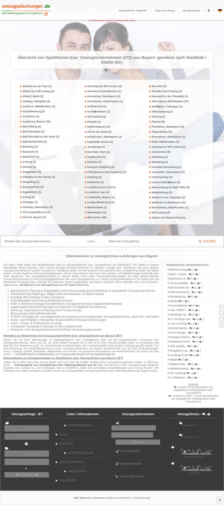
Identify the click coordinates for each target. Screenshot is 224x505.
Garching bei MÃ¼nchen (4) (103, 86)
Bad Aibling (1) (30, 126)
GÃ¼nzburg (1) (95, 116)
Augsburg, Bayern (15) (35, 121)
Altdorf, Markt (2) (31, 96)
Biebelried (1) (29, 156)
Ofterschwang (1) (161, 111)
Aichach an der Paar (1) (35, 86)
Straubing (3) (158, 162)
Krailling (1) (93, 177)
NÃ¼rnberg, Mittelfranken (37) (169, 101)
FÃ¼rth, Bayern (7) (33, 217)
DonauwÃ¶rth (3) (31, 187)
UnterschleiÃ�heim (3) (164, 182)
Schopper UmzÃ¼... (186, 337)
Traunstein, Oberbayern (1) (167, 172)
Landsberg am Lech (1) (100, 187)
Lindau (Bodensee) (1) (100, 202)
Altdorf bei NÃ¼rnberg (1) (37, 91)
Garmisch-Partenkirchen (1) (103, 91)
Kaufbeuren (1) (95, 156)
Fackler (179, 301)
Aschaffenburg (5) (32, 111)
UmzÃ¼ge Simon (185, 355)
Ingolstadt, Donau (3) (99, 141)
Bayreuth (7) (29, 151)
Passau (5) (157, 121)
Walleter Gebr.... (184, 364)
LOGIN (137, 442)
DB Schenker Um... (185, 287)
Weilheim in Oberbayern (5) (167, 202)
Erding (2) (27, 197)
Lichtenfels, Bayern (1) (100, 197)
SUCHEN (207, 241)
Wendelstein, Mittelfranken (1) (169, 207)
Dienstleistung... (184, 296)
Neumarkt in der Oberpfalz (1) (168, 96)
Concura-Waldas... (185, 283)
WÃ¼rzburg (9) (159, 212)
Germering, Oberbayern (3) (102, 96)
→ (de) (57, 365)
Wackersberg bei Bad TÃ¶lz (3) (169, 187)
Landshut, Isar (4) (97, 192)
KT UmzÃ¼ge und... (186, 319)
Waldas (179, 359)
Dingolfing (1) (29, 182)
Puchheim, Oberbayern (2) (166, 126)
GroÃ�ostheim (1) (97, 111)
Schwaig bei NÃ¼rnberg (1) (167, 146)
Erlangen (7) (29, 202)
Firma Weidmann (184, 305)
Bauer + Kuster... (184, 274)
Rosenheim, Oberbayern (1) (167, 136)
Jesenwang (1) (95, 146)
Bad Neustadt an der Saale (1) (39, 136)
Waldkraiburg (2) (160, 192)
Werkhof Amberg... (185, 368)
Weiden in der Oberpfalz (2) (167, 197)
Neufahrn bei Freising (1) (165, 91)
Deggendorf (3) (30, 171)
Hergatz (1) (93, 121)
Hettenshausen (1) (97, 126)
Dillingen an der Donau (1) (37, 176)
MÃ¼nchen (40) (95, 217)
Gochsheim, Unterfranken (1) (104, 101)
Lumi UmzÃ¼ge (184, 323)
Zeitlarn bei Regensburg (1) (167, 217)
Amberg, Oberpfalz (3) (35, 101)
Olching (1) (157, 116)
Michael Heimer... (184, 328)
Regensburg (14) (160, 131)
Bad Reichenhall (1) (33, 141)
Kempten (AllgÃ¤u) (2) (100, 167)
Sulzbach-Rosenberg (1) (165, 167)
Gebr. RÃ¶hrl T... (184, 310)
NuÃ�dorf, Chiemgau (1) (166, 106)
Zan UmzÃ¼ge (183, 373)
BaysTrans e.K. (183, 278)
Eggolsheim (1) (30, 192)
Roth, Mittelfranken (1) (164, 141)
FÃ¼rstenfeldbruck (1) (35, 212)
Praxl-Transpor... (184, 332)
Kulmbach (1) (94, 182)
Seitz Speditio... (183, 346)
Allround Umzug (184, 269)
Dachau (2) (28, 166)
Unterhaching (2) (160, 177)
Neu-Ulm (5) (157, 86)
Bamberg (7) (29, 146)
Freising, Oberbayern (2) (36, 207)
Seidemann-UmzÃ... (186, 341)
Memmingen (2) (95, 212)
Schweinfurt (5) (160, 151)
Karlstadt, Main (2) (97, 151)
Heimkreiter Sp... (184, 314)
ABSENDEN (27, 474)
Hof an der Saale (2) (98, 131)
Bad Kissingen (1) (32, 131)
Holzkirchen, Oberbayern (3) (103, 136)
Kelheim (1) (93, 162)
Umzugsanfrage (191, 10)
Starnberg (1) (158, 156)
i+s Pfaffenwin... (184, 377)
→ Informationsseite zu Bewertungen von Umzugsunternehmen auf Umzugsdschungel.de (64, 354)
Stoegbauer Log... (185, 350)
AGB (76, 498)
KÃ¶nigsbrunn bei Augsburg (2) (105, 172)
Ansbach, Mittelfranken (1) (37, 106)
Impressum (99, 498)
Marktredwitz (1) (96, 207)
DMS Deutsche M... (186, 292)
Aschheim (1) (29, 116)
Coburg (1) (28, 161)
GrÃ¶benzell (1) (95, 106)
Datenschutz (86, 498)
